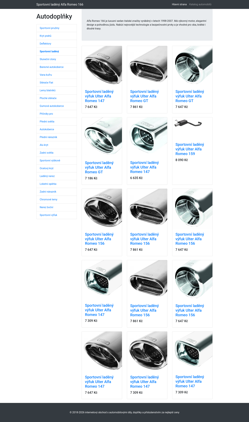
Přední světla (47, 121)
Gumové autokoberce (52, 105)
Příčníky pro (46, 113)
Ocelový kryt (47, 168)
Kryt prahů (45, 35)
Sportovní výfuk (48, 215)
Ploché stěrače (48, 98)
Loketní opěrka (48, 183)
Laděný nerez (47, 176)
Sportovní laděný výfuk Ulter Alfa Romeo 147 (99, 96)
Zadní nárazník (48, 191)
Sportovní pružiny (49, 28)
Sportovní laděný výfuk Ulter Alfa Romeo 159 (189, 149)
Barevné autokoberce (52, 67)
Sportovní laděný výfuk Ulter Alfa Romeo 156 (99, 239)
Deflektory (45, 43)
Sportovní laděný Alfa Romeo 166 (59, 4)
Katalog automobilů (200, 4)
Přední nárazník (48, 137)
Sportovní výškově (50, 160)
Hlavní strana (180, 4)
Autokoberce (47, 129)
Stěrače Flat (46, 82)
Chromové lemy (48, 199)
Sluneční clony (48, 59)
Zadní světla (46, 152)
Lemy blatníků (47, 90)
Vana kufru (46, 74)
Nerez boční (46, 207)
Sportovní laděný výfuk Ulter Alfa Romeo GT (144, 96)
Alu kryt (44, 144)
